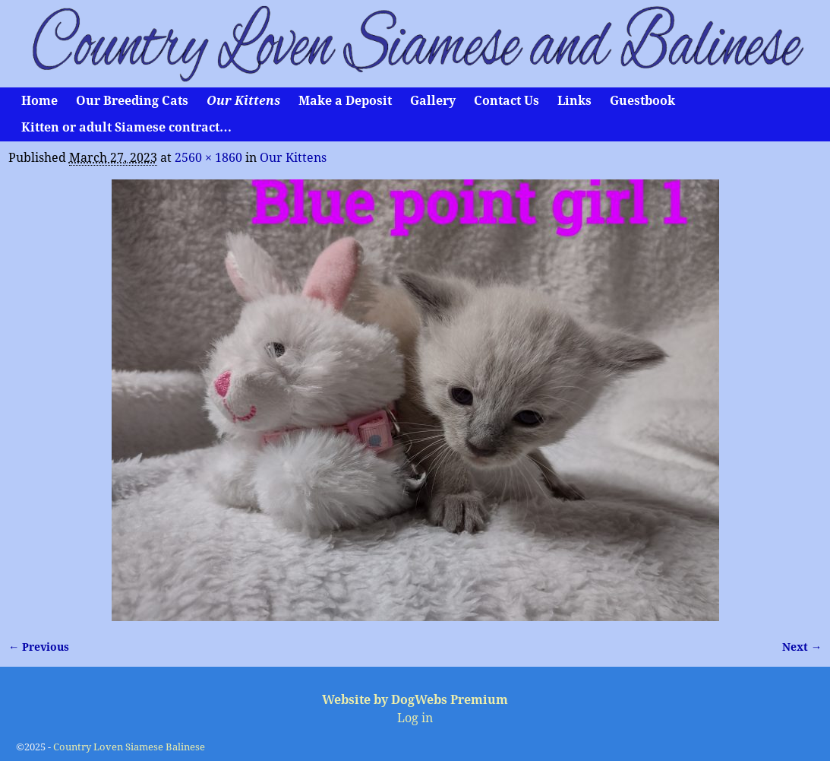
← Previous (38, 647)
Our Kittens (243, 101)
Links (574, 101)
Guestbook (642, 101)
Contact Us (506, 101)
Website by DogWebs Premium (415, 700)
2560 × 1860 (208, 158)
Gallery (433, 101)
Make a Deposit (345, 101)
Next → (802, 647)
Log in (415, 718)
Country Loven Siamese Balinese (129, 747)
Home (39, 101)
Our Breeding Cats (132, 101)
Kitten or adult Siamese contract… (126, 127)
